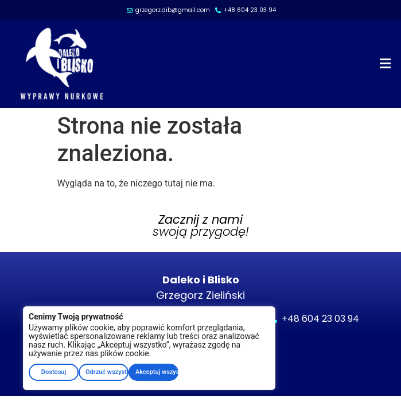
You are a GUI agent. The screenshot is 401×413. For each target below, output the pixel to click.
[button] (385, 64)
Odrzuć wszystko (107, 372)
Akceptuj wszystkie (156, 372)
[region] (149, 348)
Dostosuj (53, 372)
